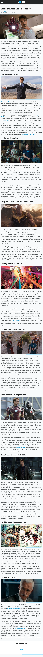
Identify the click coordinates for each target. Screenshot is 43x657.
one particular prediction (33, 610)
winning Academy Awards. (28, 134)
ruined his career (5, 120)
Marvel (7, 6)
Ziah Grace (4, 11)
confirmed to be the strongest (15, 59)
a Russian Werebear (20, 628)
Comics (3, 6)
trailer (16, 320)
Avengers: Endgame (6, 102)
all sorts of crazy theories (13, 608)
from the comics (20, 447)
